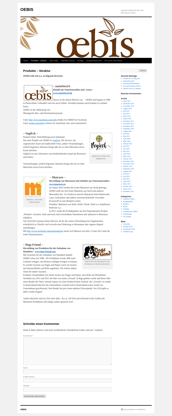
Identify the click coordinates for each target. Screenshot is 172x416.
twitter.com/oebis (36, 123)
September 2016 (128, 129)
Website (26, 386)
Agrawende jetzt (128, 81)
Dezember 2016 (128, 126)
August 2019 (127, 109)
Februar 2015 (127, 159)
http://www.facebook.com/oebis (43, 120)
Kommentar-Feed (129, 229)
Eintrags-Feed (127, 227)
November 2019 (128, 106)
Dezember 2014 (128, 161)
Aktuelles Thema (68, 61)
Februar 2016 (127, 144)
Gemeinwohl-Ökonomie (131, 83)
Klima (125, 206)
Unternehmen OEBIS (130, 211)
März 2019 (126, 116)
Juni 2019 (126, 114)
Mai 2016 (126, 136)
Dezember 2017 (128, 121)
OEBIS (26, 9)
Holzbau (126, 204)
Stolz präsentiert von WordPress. (135, 409)
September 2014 (128, 169)
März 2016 (126, 141)
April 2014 (126, 181)
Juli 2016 (126, 134)
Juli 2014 (126, 174)
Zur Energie (127, 216)
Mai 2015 (126, 151)
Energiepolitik (128, 201)
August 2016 (127, 131)
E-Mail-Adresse (29, 377)
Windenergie (127, 214)
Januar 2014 (127, 189)
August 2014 (127, 171)
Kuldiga (80, 61)
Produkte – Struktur (39, 61)
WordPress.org (128, 232)
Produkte (126, 209)
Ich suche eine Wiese (113, 61)
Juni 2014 (126, 176)
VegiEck (56, 140)
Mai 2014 (126, 179)
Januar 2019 (127, 119)
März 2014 (126, 184)
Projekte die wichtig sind (131, 78)
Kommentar (28, 336)
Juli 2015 (126, 146)
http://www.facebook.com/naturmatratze (45, 231)
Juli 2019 (126, 111)
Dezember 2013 (128, 191)
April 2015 (126, 154)
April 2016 (126, 139)
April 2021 (126, 101)
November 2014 (128, 164)
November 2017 (128, 124)
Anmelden (126, 224)
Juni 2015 (126, 149)
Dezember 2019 (128, 104)
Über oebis (53, 61)
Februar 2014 (127, 186)
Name (25, 368)
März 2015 (126, 156)
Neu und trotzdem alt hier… (132, 86)
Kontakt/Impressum (94, 61)
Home (25, 61)
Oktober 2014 (127, 166)
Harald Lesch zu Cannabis (132, 89)
